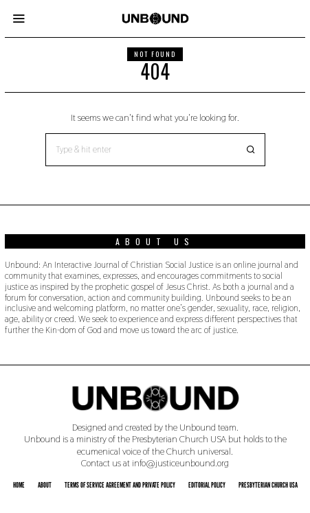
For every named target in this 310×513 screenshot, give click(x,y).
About (45, 485)
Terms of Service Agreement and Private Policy (120, 485)
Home (19, 485)
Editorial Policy (206, 485)
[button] (248, 149)
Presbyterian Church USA (268, 485)
